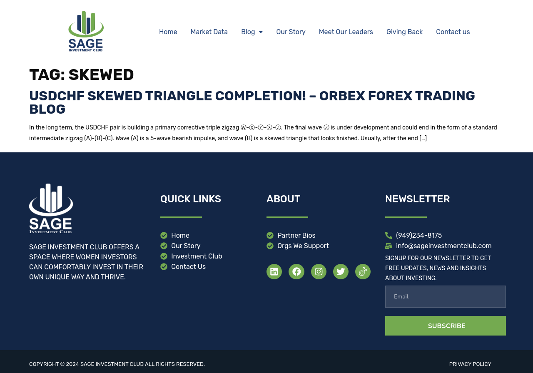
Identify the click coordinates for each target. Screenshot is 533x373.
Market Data (209, 32)
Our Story (290, 32)
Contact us (453, 32)
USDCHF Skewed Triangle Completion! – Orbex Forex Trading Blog (252, 102)
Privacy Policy (470, 364)
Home (168, 32)
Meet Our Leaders (346, 32)
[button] (251, 32)
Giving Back (404, 32)
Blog (252, 32)
